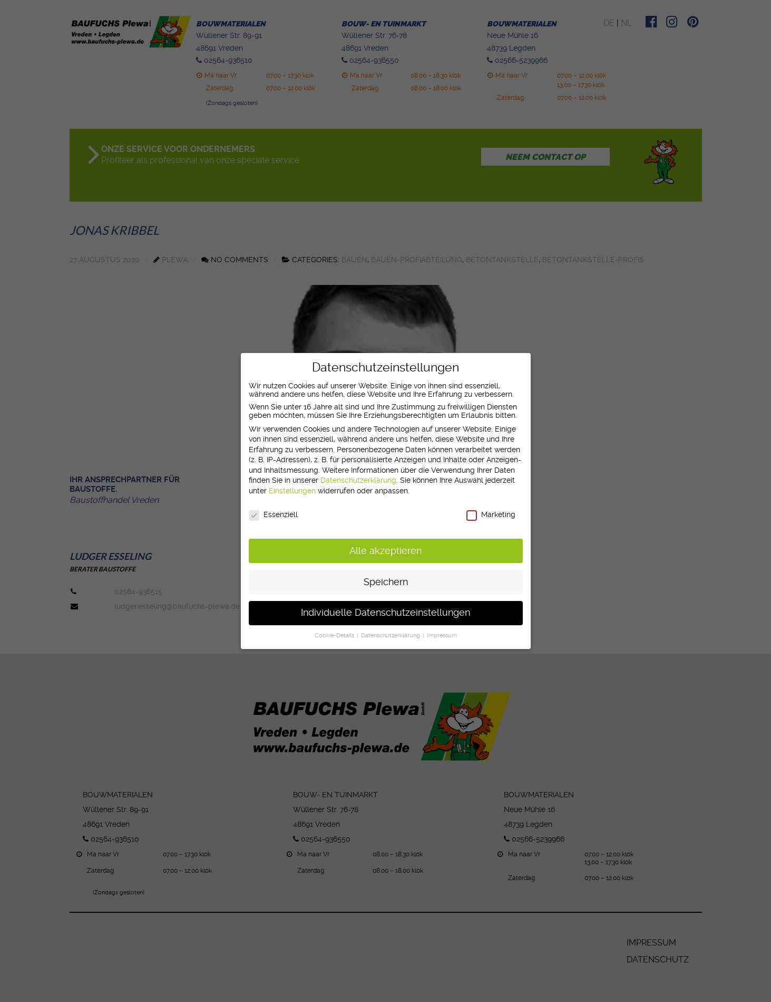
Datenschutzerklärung (358, 480)
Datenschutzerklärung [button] (391, 635)
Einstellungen (292, 490)
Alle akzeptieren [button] (385, 551)
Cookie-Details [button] (335, 635)
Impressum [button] (442, 635)
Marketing (490, 514)
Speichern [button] (386, 582)
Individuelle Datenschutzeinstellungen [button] (385, 612)
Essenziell (273, 514)
